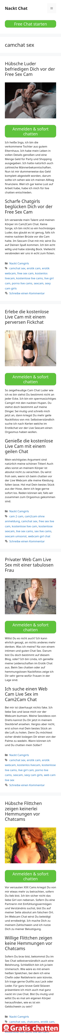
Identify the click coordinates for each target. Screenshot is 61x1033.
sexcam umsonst (16, 536)
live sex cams (24, 531)
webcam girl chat (39, 536)
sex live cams (42, 531)
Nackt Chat (16, 8)
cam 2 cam (16, 516)
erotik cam (34, 268)
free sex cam (25, 273)
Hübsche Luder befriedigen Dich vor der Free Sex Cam (30, 68)
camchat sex (17, 268)
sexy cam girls (33, 775)
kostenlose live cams (29, 278)
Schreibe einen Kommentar (27, 293)
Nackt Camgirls (19, 263)
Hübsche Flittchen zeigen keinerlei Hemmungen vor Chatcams (23, 811)
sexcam (39, 283)
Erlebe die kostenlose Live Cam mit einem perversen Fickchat (27, 317)
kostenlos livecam (28, 765)
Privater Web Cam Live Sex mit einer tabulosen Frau (29, 564)
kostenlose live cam (24, 526)
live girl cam (26, 770)
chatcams (33, 1022)
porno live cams (22, 283)
